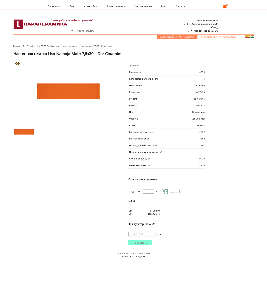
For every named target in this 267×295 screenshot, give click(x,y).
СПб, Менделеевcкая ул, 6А (203, 28)
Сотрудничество (143, 6)
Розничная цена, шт (139, 158)
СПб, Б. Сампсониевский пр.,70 (201, 22)
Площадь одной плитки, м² (143, 145)
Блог (72, 6)
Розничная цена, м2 (139, 165)
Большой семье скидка (180, 37)
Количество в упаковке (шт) (143, 78)
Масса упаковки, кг (139, 138)
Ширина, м (135, 72)
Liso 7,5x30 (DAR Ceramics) (48, 46)
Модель (133, 98)
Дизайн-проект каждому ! (222, 37)
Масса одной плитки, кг (141, 132)
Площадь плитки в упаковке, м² (145, 151)
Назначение (135, 85)
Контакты (180, 6)
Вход (163, 6)
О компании (54, 6)
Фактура (133, 105)
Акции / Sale (90, 6)
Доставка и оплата (115, 6)
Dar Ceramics (28, 46)
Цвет (131, 112)
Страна (133, 125)
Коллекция (134, 92)
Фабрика (133, 118)
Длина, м (134, 65)
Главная (16, 46)
